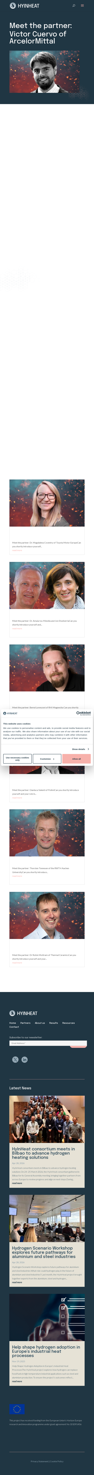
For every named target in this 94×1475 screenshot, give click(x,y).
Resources (70, 1023)
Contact (14, 1027)
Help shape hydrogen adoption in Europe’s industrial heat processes (46, 1351)
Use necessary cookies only (17, 758)
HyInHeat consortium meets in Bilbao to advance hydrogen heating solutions (43, 1153)
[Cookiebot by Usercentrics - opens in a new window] (78, 713)
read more (17, 550)
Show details (78, 749)
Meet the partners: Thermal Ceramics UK (41, 947)
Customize (47, 759)
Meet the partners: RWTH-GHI (42, 862)
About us (40, 1023)
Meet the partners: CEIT (37, 615)
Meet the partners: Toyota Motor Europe (46, 535)
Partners (25, 1023)
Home (12, 1023)
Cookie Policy (56, 1461)
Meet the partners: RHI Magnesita (35, 700)
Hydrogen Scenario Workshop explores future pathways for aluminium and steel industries (43, 1252)
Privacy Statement (39, 1461)
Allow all (76, 759)
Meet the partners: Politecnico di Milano (46, 782)
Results (53, 1023)
